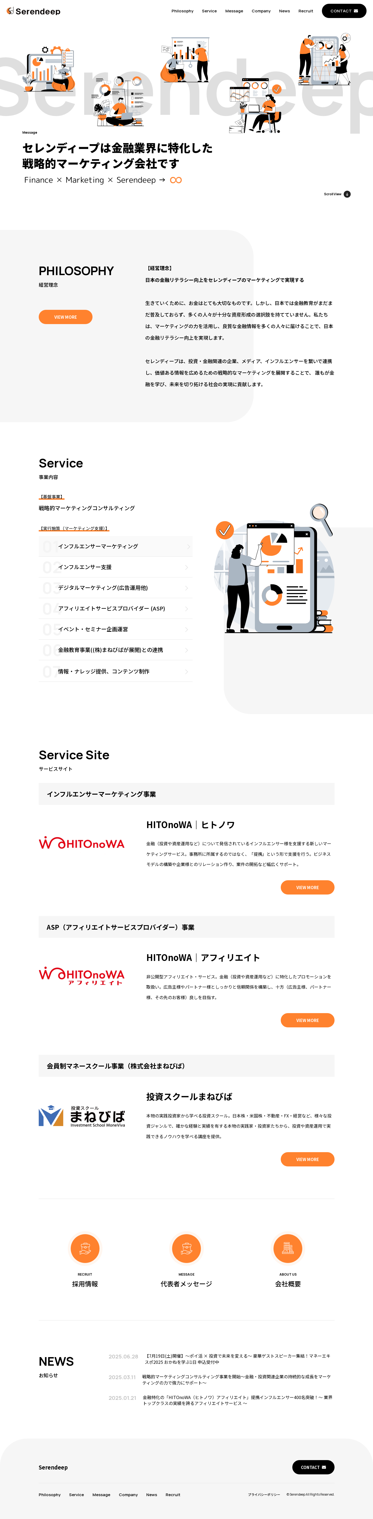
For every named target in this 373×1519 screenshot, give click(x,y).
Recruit (306, 11)
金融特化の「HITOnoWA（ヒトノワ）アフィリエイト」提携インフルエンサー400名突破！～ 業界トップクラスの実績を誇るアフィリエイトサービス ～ (237, 1410)
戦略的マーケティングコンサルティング (87, 518)
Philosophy (182, 11)
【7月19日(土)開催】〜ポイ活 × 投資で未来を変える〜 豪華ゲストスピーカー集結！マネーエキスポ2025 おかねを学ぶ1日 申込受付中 (238, 1369)
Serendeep (53, 1467)
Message (234, 11)
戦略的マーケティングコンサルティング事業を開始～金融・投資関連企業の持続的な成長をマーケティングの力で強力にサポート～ (236, 1390)
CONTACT (341, 11)
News (284, 11)
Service (209, 11)
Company (261, 11)
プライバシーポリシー (264, 1494)
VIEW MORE (65, 317)
